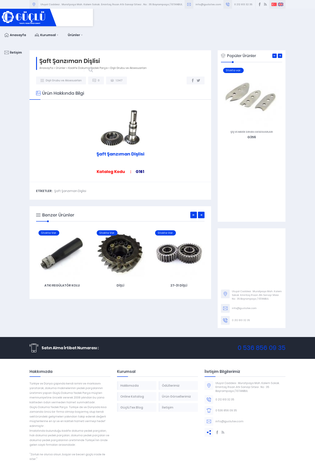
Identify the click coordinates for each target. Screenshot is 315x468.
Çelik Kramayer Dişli (62, 268)
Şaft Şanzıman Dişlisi (70, 173)
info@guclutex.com (208, 4)
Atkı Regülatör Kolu (120, 268)
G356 (256, 119)
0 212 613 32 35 (243, 4)
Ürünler (238, 17)
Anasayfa (178, 17)
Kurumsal (209, 17)
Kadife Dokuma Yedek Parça (88, 50)
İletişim (263, 17)
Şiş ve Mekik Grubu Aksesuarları (256, 114)
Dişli (178, 268)
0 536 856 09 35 (261, 330)
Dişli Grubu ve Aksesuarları (128, 50)
